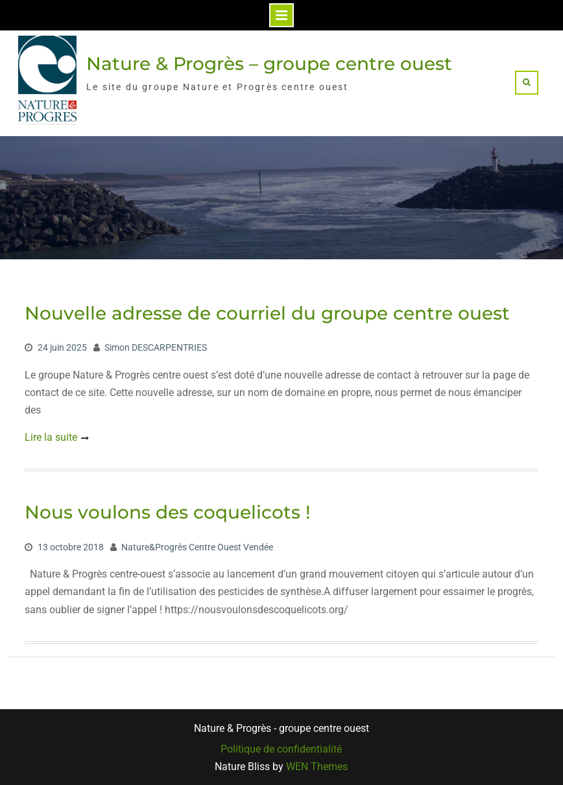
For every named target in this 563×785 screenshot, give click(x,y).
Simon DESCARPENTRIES (155, 347)
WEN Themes (317, 766)
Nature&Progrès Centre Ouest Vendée (197, 547)
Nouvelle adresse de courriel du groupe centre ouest (267, 313)
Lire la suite (51, 437)
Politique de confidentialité (281, 749)
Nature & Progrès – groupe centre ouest (269, 64)
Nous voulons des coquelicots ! (168, 512)
